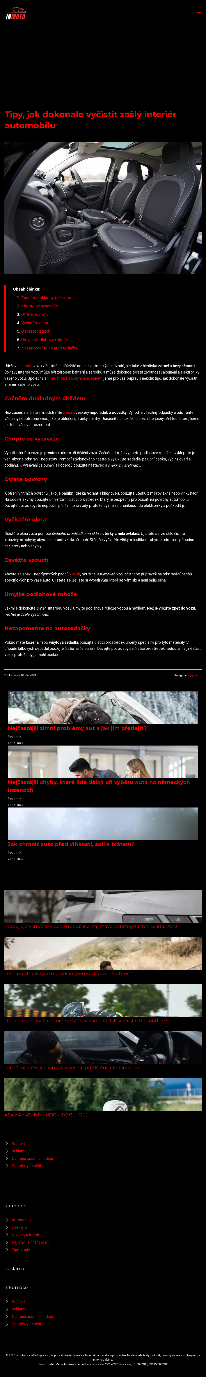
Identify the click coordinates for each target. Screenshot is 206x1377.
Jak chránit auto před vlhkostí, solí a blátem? (71, 844)
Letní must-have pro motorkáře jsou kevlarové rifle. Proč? (68, 973)
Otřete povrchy (34, 314)
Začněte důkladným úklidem (46, 297)
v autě (74, 574)
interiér (27, 366)
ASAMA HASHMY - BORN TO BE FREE (46, 1115)
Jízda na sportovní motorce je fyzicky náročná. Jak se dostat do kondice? (85, 1020)
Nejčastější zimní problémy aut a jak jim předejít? (77, 728)
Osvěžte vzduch (35, 331)
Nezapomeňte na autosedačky (49, 348)
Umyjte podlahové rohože (44, 339)
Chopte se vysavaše (39, 306)
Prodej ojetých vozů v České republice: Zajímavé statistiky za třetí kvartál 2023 (91, 926)
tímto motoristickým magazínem (75, 378)
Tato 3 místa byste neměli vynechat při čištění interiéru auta (71, 1067)
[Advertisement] (103, 53)
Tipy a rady (195, 675)
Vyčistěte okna (34, 322)
